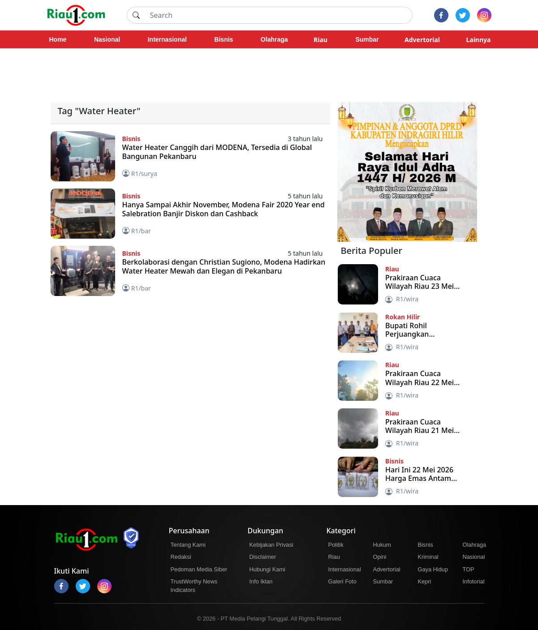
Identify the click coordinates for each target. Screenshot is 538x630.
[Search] (279, 15)
